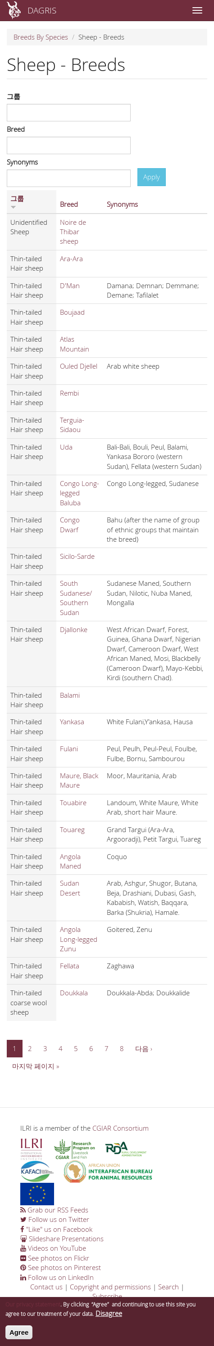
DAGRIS (41, 10)
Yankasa (72, 721)
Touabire (73, 802)
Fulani (69, 748)
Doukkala (74, 992)
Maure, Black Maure (79, 780)
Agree (19, 1336)
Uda (66, 446)
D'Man (70, 285)
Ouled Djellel (78, 365)
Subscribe (107, 1296)
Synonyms (22, 161)
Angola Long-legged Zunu (78, 939)
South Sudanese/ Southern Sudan (76, 597)
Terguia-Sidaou (72, 424)
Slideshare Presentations (62, 1238)
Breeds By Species (41, 36)
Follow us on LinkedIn (57, 1277)
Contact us (46, 1286)
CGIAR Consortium (120, 1127)
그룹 (13, 96)
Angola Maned (70, 861)
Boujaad (72, 312)
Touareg (72, 829)
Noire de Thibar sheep (73, 232)
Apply (151, 176)
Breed (16, 129)
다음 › (143, 1048)
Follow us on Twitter (54, 1219)
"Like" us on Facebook (56, 1229)
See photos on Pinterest (60, 1267)
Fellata (69, 965)
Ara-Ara (71, 258)
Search (168, 1286)
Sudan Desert (70, 887)
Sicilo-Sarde (77, 556)
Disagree (109, 1317)
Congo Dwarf (70, 524)
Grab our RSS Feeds (54, 1209)
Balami (70, 695)
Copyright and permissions (110, 1286)
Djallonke (73, 629)
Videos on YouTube (53, 1247)
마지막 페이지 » (35, 1065)
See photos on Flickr (54, 1257)
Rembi (69, 392)
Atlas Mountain (74, 343)
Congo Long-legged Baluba (79, 493)
